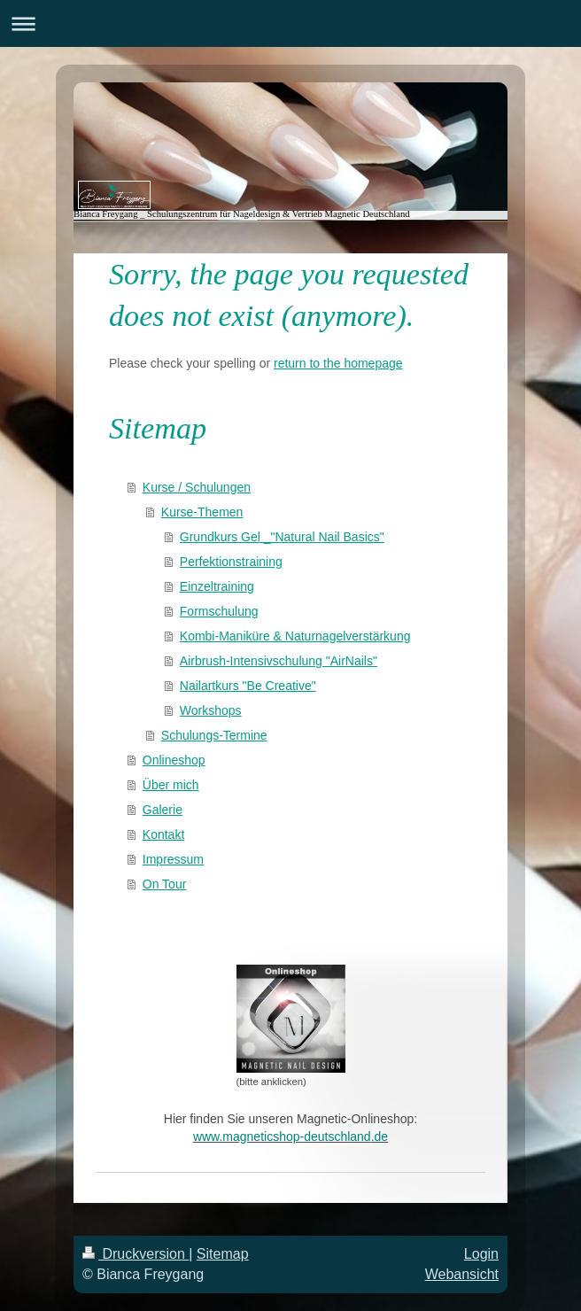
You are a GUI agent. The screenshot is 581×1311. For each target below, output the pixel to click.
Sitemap (223, 1253)
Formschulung (219, 611)
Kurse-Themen (202, 512)
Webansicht (462, 1274)
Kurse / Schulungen (197, 487)
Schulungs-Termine (214, 735)
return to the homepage (338, 363)
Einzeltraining (217, 586)
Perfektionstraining (231, 562)
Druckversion (135, 1253)
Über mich (171, 785)
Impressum (173, 859)
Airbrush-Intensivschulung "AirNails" (278, 661)
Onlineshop (174, 760)
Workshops (211, 710)
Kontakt (163, 834)
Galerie (162, 810)
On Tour (165, 884)
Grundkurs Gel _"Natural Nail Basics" (282, 537)
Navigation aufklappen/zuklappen (290, 23)
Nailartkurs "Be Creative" (248, 686)
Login (481, 1253)
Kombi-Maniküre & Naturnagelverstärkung (295, 636)
